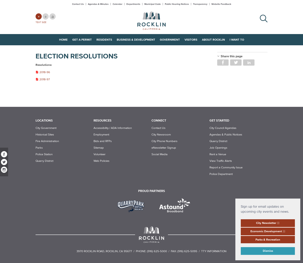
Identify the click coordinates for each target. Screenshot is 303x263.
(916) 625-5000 (157, 251)
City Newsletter (266, 222)
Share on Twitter (236, 62)
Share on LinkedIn (248, 62)
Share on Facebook (223, 62)
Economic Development (266, 231)
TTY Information (213, 251)
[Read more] (132, 205)
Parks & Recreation (267, 239)
